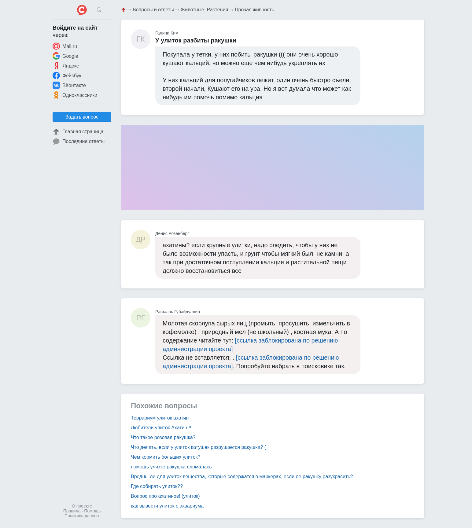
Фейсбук (67, 75)
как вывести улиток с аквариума (167, 505)
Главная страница (78, 131)
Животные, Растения (204, 9)
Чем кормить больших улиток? (166, 457)
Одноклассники (75, 95)
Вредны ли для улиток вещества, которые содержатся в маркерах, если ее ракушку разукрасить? (242, 476)
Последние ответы (79, 141)
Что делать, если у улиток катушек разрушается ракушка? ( (198, 447)
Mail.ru (65, 46)
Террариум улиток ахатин (160, 417)
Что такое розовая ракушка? (163, 437)
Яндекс (66, 65)
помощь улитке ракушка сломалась (171, 466)
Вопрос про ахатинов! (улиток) (165, 496)
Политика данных (82, 515)
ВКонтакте (69, 85)
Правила (72, 510)
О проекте (82, 506)
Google (65, 56)
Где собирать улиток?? (157, 486)
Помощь (92, 510)
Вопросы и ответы (153, 9)
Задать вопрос (81, 116)
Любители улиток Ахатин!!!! (162, 427)
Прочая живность (254, 9)
